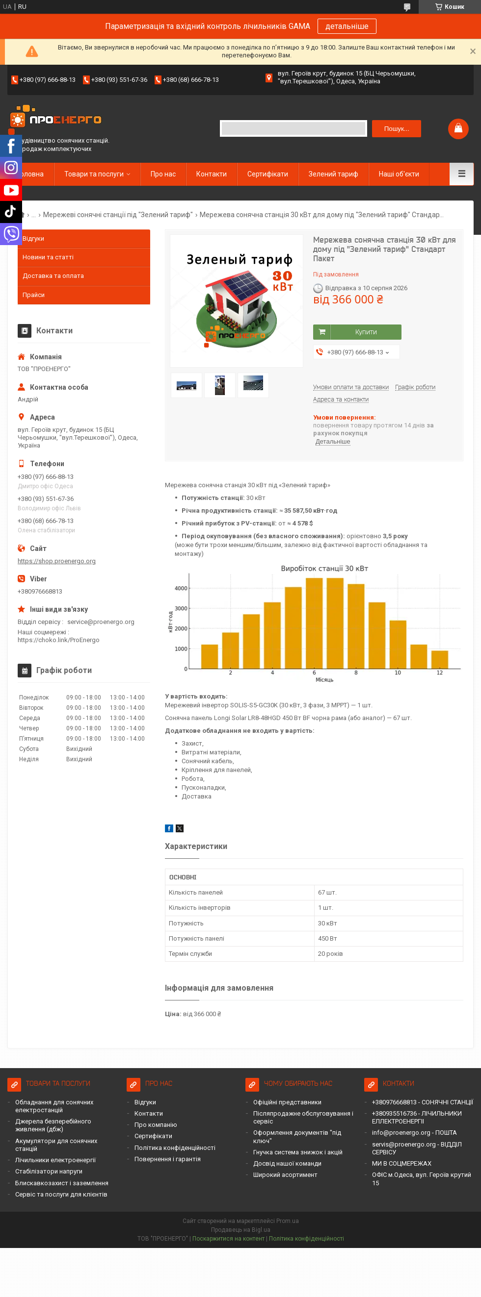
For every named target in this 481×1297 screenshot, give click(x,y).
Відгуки (33, 238)
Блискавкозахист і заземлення (61, 1183)
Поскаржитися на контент (228, 1238)
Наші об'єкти (399, 174)
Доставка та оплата (53, 275)
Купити (366, 332)
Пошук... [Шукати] (396, 128)
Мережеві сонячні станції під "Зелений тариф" (118, 215)
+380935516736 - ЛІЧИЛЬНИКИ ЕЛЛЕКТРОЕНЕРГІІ (417, 1117)
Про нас (163, 174)
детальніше (347, 26)
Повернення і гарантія (167, 1159)
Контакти (211, 174)
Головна (30, 174)
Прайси (34, 295)
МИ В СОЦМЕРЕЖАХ (401, 1163)
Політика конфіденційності (174, 1147)
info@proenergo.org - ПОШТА (414, 1132)
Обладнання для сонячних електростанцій (54, 1106)
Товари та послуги (94, 174)
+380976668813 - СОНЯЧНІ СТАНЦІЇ (422, 1102)
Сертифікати (267, 174)
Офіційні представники (287, 1102)
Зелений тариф (333, 174)
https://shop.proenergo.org (57, 561)
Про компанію (155, 1124)
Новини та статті (48, 257)
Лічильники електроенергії (55, 1160)
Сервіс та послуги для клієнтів (61, 1194)
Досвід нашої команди (287, 1163)
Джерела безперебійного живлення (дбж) (53, 1125)
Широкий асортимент (285, 1174)
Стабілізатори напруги (48, 1171)
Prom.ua (287, 1221)
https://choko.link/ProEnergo (59, 640)
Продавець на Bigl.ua (240, 1229)
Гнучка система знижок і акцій (298, 1152)
